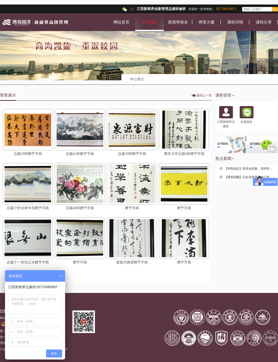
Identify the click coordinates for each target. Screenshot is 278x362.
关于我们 (150, 22)
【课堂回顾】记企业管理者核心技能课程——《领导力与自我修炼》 (251, 177)
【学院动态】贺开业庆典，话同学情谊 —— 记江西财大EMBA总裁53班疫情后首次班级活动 (251, 168)
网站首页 (121, 22)
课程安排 (223, 95)
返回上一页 (204, 95)
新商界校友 (178, 22)
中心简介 (137, 79)
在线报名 (246, 115)
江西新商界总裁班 (226, 117)
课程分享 (264, 22)
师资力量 (207, 22)
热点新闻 (223, 158)
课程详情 (235, 22)
